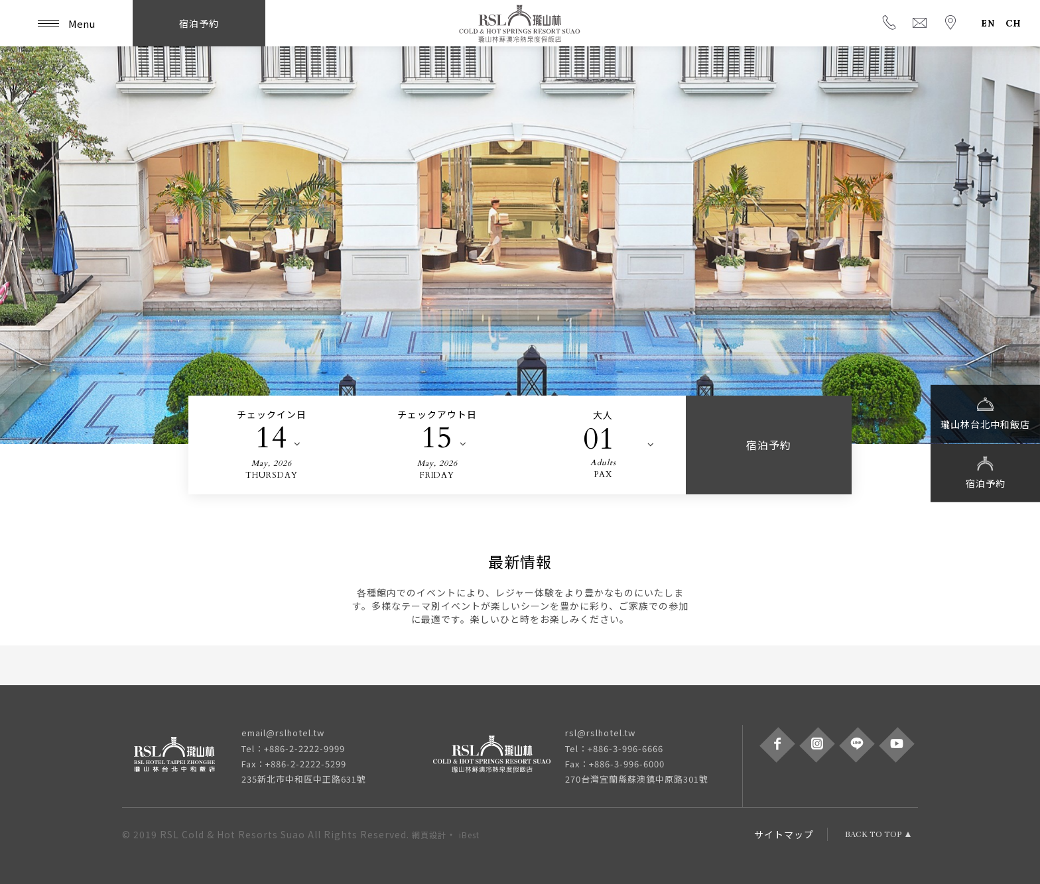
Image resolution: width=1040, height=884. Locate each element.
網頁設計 (429, 834)
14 (271, 438)
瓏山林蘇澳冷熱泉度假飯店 (520, 23)
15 (437, 438)
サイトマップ (784, 834)
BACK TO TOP (873, 834)
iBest (469, 834)
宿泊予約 (986, 472)
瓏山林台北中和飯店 (985, 413)
